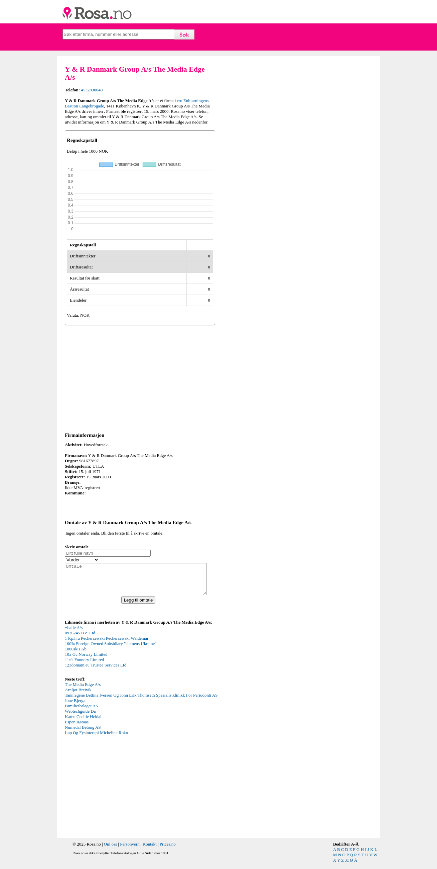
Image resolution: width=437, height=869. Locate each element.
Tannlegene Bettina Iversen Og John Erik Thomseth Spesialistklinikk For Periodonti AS (141, 701)
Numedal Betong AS (83, 733)
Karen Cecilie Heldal (83, 722)
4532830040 (92, 89)
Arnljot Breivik (78, 695)
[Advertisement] (140, 377)
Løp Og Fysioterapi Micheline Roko (96, 738)
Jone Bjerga (75, 706)
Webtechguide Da (80, 717)
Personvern (130, 850)
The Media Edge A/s (83, 690)
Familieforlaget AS (81, 711)
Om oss (110, 850)
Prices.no (168, 850)
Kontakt (150, 850)
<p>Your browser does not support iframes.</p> (115, 656)
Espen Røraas (77, 727)
